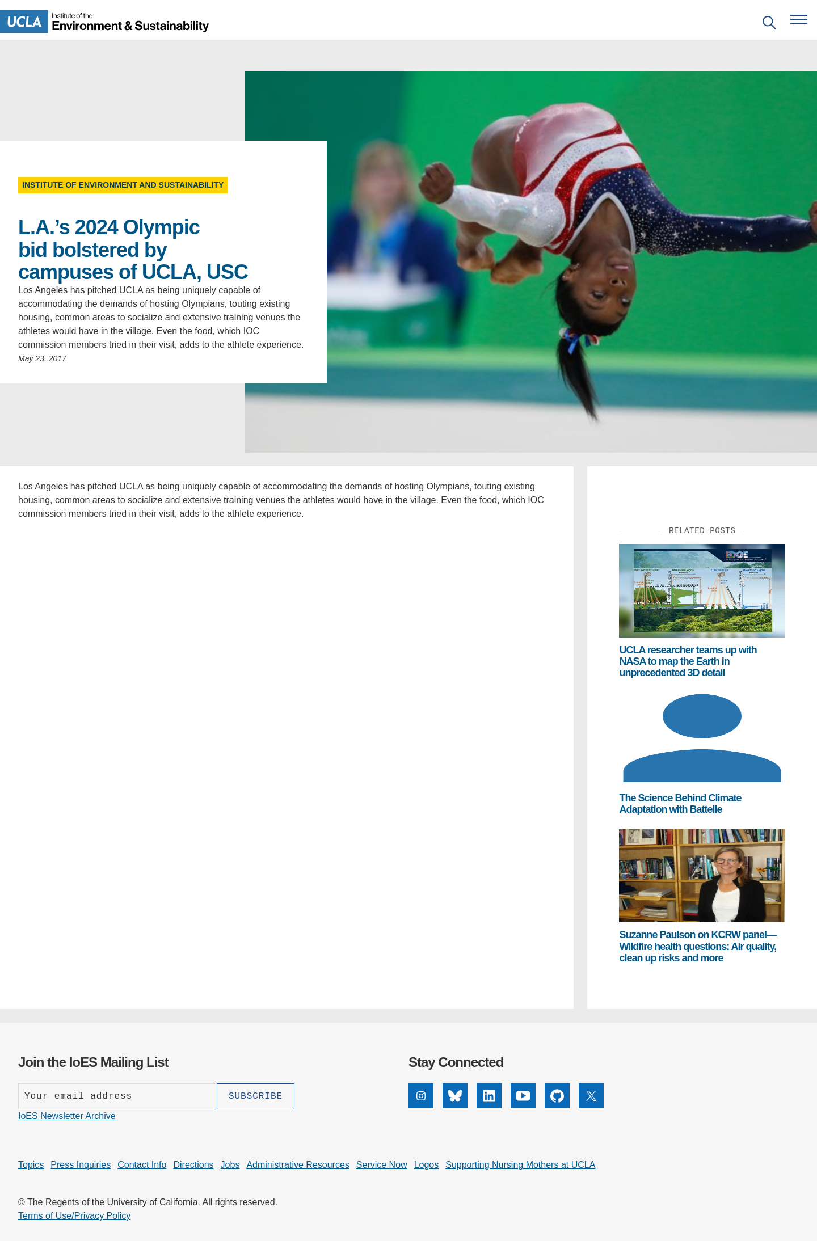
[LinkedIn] (489, 1105)
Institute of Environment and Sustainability (123, 184)
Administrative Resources (297, 1165)
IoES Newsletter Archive (67, 1116)
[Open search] (769, 25)
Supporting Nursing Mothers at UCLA (520, 1165)
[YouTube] (523, 1105)
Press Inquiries (80, 1165)
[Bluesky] (455, 1105)
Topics (31, 1165)
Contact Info (141, 1165)
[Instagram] (420, 1105)
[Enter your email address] (117, 1096)
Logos (426, 1165)
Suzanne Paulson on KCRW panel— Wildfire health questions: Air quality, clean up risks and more (697, 946)
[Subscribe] (255, 1096)
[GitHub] (557, 1105)
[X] (591, 1105)
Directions (193, 1165)
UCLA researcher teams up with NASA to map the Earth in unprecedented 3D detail (687, 661)
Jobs (230, 1165)
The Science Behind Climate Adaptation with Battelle (680, 803)
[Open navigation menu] (798, 19)
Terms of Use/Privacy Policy (74, 1216)
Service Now (381, 1165)
